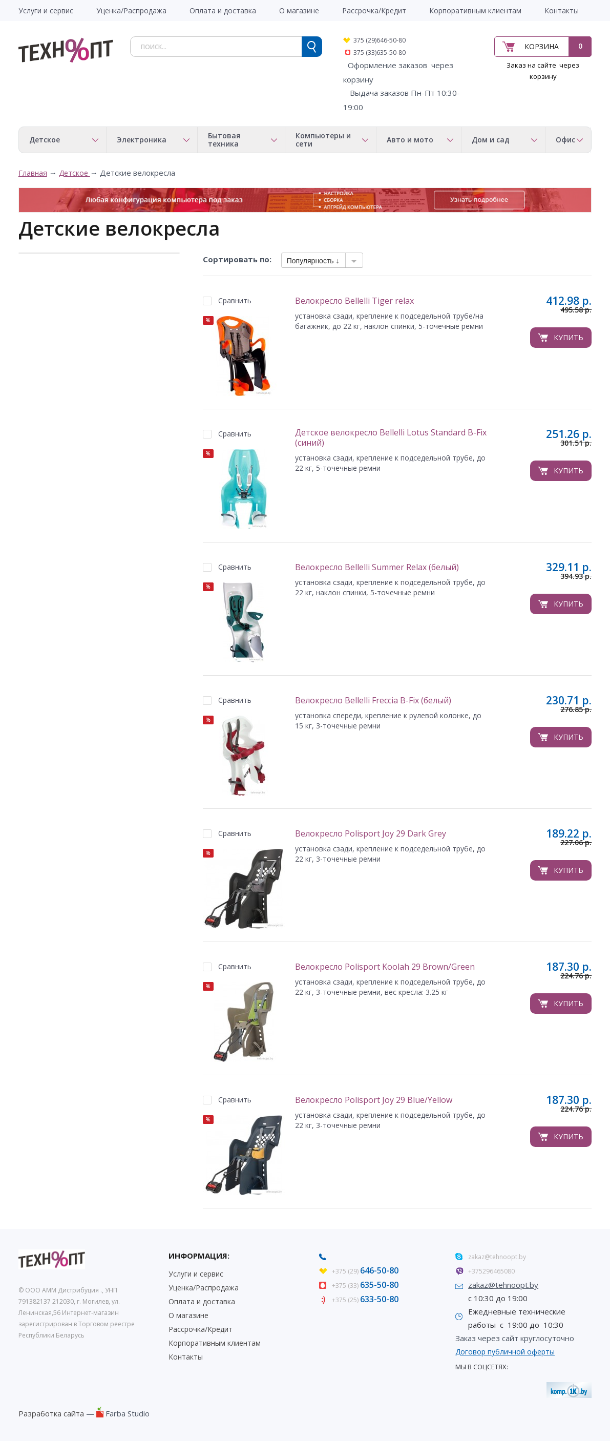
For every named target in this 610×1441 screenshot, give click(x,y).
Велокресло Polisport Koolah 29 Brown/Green (385, 967)
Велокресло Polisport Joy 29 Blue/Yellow (373, 1100)
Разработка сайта (51, 1413)
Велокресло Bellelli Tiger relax (354, 301)
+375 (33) (365, 1285)
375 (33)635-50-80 (379, 52)
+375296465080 (491, 1271)
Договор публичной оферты (505, 1351)
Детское (74, 173)
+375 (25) (365, 1300)
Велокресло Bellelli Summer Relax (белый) (377, 567)
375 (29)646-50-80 (379, 40)
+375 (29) (365, 1271)
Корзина (541, 46)
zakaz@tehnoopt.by (497, 1256)
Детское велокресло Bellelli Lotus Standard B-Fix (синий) (391, 437)
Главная (32, 173)
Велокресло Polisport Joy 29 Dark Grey (370, 833)
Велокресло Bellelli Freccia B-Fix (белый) (373, 700)
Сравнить (234, 300)
